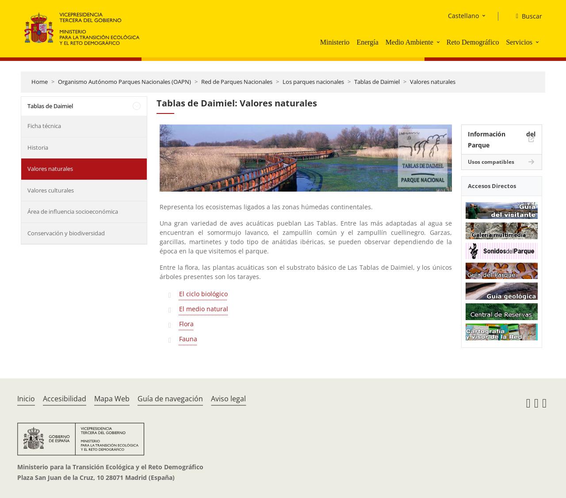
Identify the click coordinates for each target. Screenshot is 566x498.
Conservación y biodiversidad (66, 233)
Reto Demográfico (473, 42)
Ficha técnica (44, 126)
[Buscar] (525, 16)
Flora (186, 324)
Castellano (463, 15)
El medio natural (203, 309)
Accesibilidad (64, 399)
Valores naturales (432, 82)
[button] (439, 42)
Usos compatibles (491, 162)
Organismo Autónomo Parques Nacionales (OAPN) (124, 82)
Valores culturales (50, 190)
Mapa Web (112, 399)
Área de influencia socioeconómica (72, 211)
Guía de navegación (170, 399)
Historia (37, 147)
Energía (367, 42)
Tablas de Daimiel (377, 82)
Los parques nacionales (313, 82)
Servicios (519, 42)
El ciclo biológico (203, 294)
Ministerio (335, 42)
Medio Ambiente (409, 42)
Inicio (26, 399)
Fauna (188, 339)
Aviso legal (228, 399)
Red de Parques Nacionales (236, 82)
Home (39, 82)
